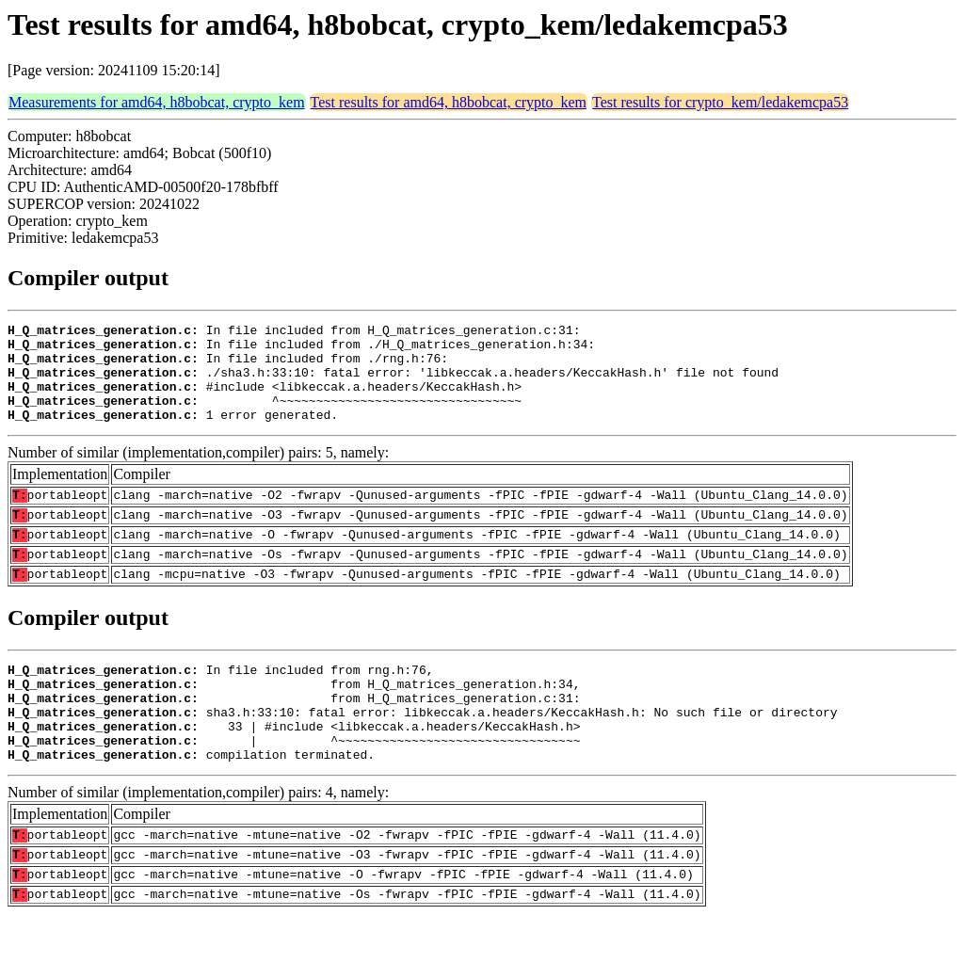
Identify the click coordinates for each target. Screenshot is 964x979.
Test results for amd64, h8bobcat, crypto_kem (448, 102)
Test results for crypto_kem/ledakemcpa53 (720, 102)
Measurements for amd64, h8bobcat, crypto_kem (156, 102)
